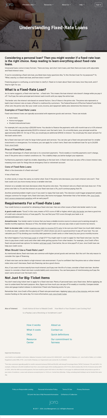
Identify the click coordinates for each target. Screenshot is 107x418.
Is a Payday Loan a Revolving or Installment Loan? (42, 313)
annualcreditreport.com (14, 217)
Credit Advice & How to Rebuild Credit (38, 308)
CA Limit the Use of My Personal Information (42, 394)
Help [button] (81, 5)
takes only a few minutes (77, 291)
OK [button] (87, 415)
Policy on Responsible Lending (22, 389)
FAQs (29, 334)
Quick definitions (60, 334)
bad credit (32, 238)
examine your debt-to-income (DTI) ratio (46, 228)
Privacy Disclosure (83, 389)
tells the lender (78, 211)
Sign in (98, 5)
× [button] (91, 414)
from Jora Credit (11, 145)
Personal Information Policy (47, 389)
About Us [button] (65, 5)
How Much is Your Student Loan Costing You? (73, 308)
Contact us (56, 329)
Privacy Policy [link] (67, 415)
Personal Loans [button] (28, 5)
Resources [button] (48, 5)
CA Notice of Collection (69, 394)
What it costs (34, 329)
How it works (34, 325)
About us (56, 325)
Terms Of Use (67, 389)
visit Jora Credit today (58, 294)
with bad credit (46, 243)
